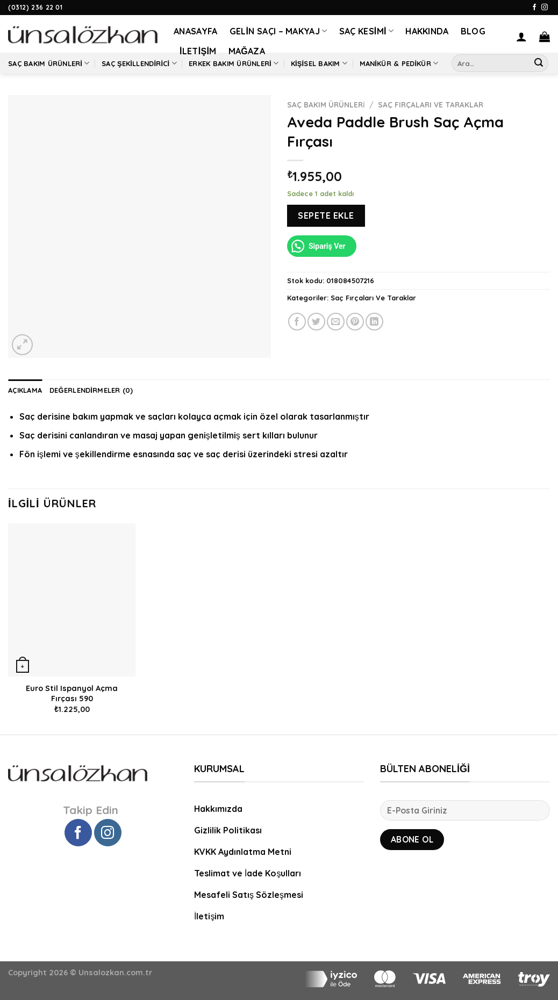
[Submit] (539, 63)
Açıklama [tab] (25, 390)
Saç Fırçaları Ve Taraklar (430, 104)
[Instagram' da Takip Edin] (544, 7)
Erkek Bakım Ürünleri (233, 63)
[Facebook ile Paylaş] (297, 321)
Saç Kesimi (366, 31)
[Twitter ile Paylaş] (316, 321)
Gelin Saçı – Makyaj (278, 31)
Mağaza (246, 51)
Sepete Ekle (326, 215)
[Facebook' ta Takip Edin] (534, 7)
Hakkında (427, 31)
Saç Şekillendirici (139, 63)
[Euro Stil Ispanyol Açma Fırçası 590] (71, 600)
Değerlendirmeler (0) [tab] (91, 390)
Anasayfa (196, 31)
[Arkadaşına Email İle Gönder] (336, 321)
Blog (473, 31)
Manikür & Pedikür (399, 63)
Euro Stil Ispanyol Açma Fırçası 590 (72, 693)
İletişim (198, 51)
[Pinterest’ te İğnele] (355, 321)
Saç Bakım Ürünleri (49, 63)
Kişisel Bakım (319, 63)
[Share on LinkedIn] (374, 321)
